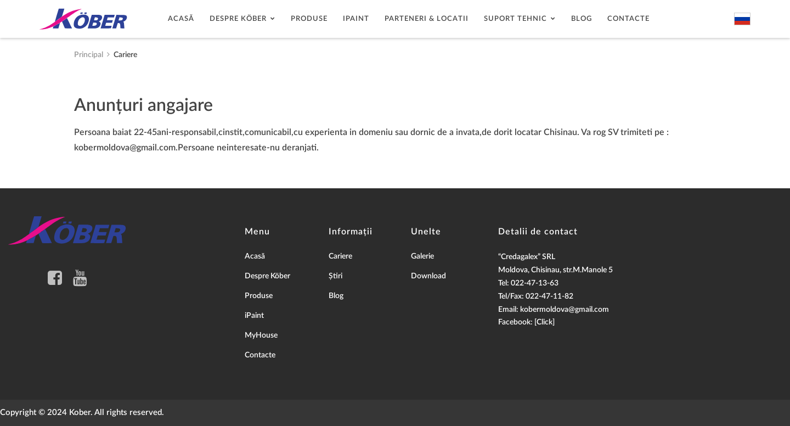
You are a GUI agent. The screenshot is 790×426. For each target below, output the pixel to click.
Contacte (628, 18)
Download (428, 276)
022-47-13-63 (534, 283)
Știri (335, 276)
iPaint (254, 316)
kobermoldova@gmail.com (564, 309)
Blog (581, 18)
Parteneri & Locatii (427, 18)
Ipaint (356, 18)
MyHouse (261, 335)
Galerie (422, 256)
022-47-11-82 (549, 296)
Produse (309, 18)
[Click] (544, 322)
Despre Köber (238, 18)
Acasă (181, 18)
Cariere (340, 256)
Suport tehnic (515, 18)
